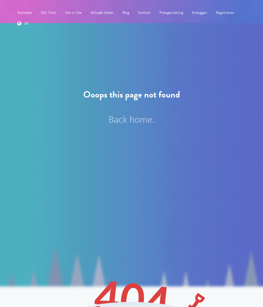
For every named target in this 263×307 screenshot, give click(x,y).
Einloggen (199, 12)
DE (23, 23)
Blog (126, 12)
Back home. (131, 120)
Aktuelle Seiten (102, 12)
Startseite (24, 12)
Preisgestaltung (171, 12)
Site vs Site (73, 12)
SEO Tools (48, 12)
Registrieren (225, 12)
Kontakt (144, 12)
